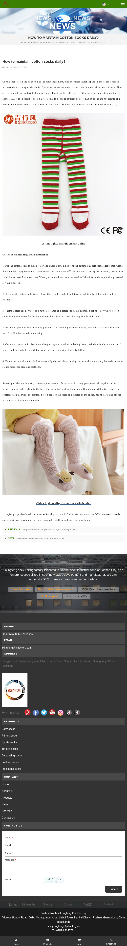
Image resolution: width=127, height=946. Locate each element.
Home (25, 42)
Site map (7, 811)
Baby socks (8, 729)
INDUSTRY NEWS (57, 42)
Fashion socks (10, 762)
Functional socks (11, 768)
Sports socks (9, 742)
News (5, 804)
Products (7, 797)
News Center (39, 42)
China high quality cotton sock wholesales (63, 503)
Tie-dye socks (10, 748)
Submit (113, 889)
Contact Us (8, 817)
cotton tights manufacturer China (63, 243)
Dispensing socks (12, 755)
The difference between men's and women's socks (40, 538)
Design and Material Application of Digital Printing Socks (48, 529)
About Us (7, 791)
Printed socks (10, 735)
